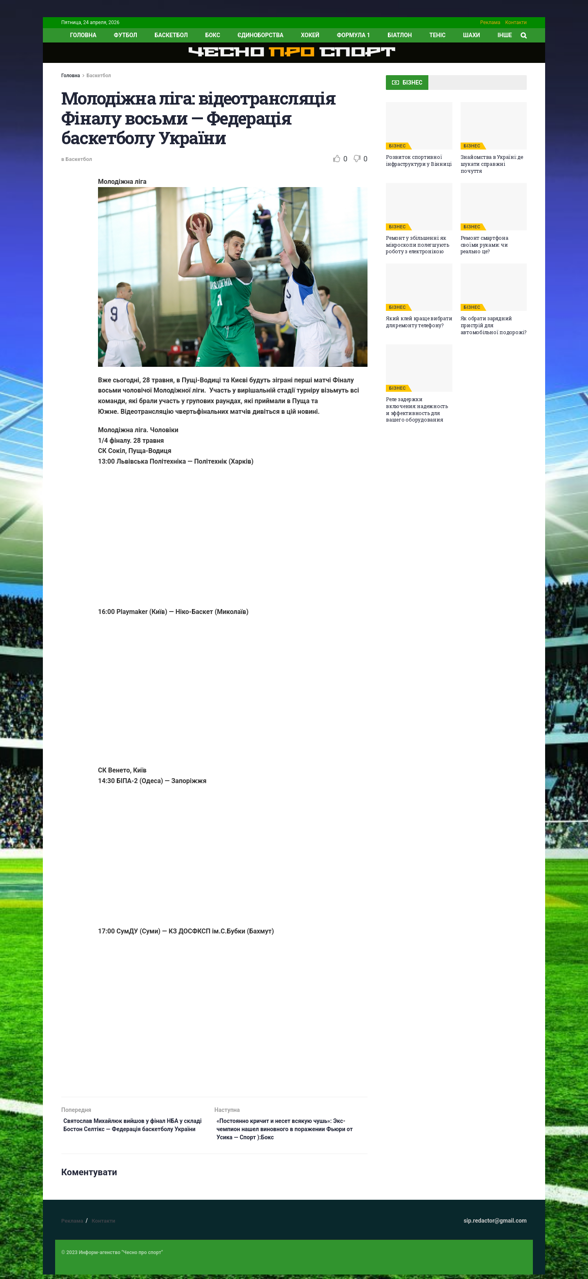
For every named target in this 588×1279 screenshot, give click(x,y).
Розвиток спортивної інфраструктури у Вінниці (419, 160)
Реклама (490, 22)
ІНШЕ (504, 35)
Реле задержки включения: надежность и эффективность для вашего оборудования (417, 409)
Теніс (438, 35)
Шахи (471, 35)
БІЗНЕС (397, 146)
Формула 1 (353, 35)
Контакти (516, 22)
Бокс (212, 35)
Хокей (310, 35)
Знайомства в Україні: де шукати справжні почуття (492, 164)
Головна (70, 75)
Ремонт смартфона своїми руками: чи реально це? (484, 244)
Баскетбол (171, 35)
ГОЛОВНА (83, 35)
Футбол (125, 35)
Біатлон (400, 35)
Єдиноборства (260, 35)
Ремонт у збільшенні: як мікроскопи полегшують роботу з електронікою (417, 244)
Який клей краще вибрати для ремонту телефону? (419, 321)
